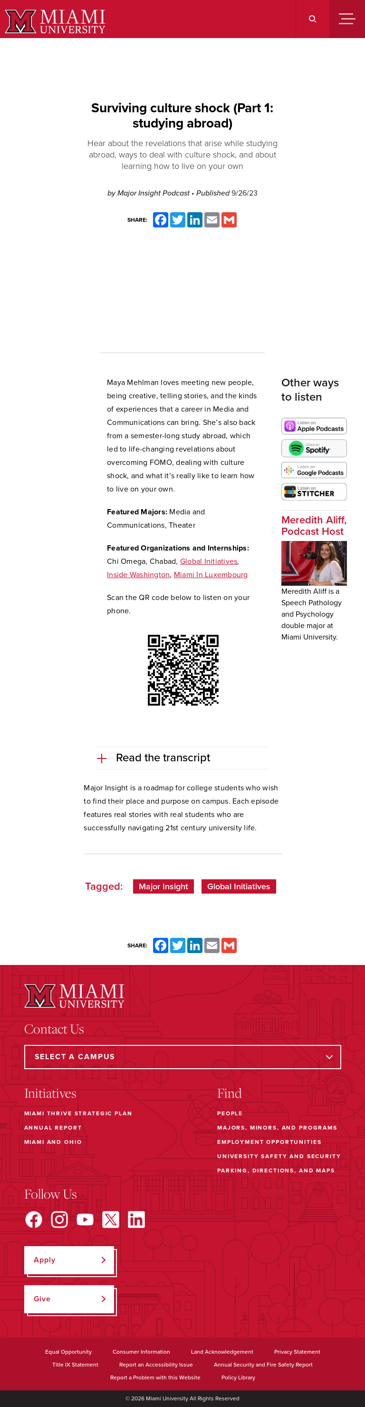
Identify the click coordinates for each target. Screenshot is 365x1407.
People (230, 1113)
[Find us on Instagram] (59, 1219)
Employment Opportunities (269, 1142)
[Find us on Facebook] (33, 1219)
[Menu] (347, 19)
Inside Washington (138, 575)
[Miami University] (54, 21)
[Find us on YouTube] (85, 1219)
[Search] (312, 19)
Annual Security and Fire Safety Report (263, 1364)
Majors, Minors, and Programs (277, 1127)
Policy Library (238, 1377)
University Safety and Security (279, 1156)
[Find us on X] (110, 1219)
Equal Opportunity (68, 1351)
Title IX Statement (75, 1364)
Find (229, 1093)
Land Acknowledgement (222, 1351)
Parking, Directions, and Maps (276, 1170)
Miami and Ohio (53, 1142)
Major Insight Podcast (154, 193)
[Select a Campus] (182, 1057)
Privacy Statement (297, 1351)
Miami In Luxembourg (211, 575)
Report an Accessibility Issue (156, 1364)
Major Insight (163, 886)
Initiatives (50, 1093)
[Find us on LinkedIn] (136, 1219)
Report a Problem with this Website (155, 1377)
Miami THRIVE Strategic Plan (78, 1113)
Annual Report (53, 1127)
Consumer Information (141, 1351)
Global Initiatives (209, 561)
